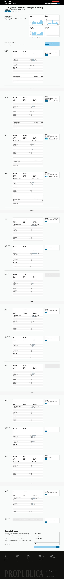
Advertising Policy (47, 576)
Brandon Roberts (21, 538)
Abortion (17, 556)
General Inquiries (41, 556)
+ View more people (15, 81)
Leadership (6, 558)
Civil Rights (17, 557)
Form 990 (5, 44)
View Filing (47, 100)
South (28, 558)
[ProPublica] (8, 1)
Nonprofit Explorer (7, 3)
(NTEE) (10, 19)
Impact (5, 557)
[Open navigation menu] (50, 1)
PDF (54, 100)
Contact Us (47, 44)
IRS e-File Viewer (13, 542)
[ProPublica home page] (23, 573)
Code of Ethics (47, 575)
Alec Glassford (12, 538)
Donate (51, 556)
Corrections (40, 558)
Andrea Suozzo (7, 538)
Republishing (51, 575)
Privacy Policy (56, 575)
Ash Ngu (16, 538)
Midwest (28, 556)
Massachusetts (14, 3)
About (5, 556)
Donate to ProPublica (55, 1)
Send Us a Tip (40, 557)
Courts (17, 558)
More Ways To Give (52, 557)
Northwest (28, 557)
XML (57, 100)
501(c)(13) (10, 16)
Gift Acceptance (53, 576)
